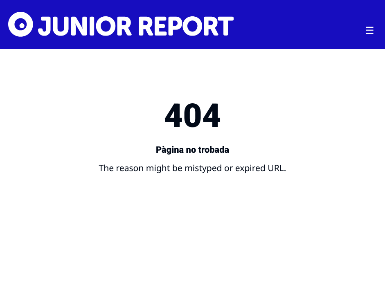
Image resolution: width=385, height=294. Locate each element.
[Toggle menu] (370, 30)
